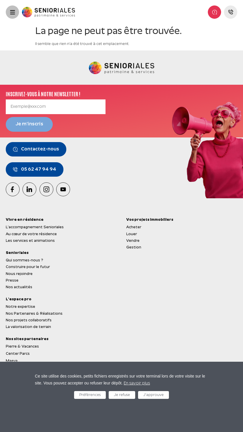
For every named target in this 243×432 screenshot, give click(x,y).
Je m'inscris (29, 124)
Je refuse (122, 395)
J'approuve (153, 395)
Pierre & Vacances (22, 346)
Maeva (12, 361)
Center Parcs (18, 354)
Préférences (90, 395)
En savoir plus (137, 383)
